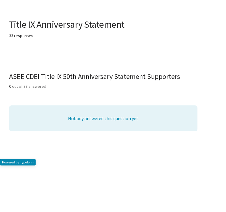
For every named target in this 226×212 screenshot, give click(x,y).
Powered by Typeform (18, 162)
